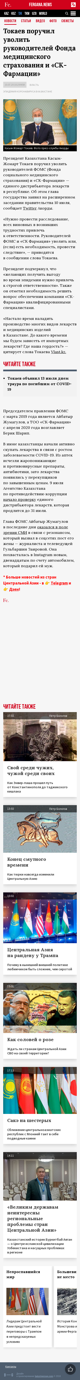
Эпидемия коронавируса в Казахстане (27, 91)
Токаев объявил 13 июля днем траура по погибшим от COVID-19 (39, 384)
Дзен (14, 589)
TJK (20, 13)
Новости (10, 21)
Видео (40, 21)
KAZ (6, 13)
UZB (34, 13)
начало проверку (19, 499)
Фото (53, 21)
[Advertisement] (40, 659)
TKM (27, 13)
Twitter (30, 208)
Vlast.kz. (58, 351)
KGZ (13, 13)
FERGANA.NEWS (40, 4)
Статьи (26, 21)
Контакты (10, 1366)
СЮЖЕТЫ (67, 21)
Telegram (59, 583)
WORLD (43, 13)
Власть (34, 84)
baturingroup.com (44, 1376)
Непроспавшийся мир (23, 1274)
